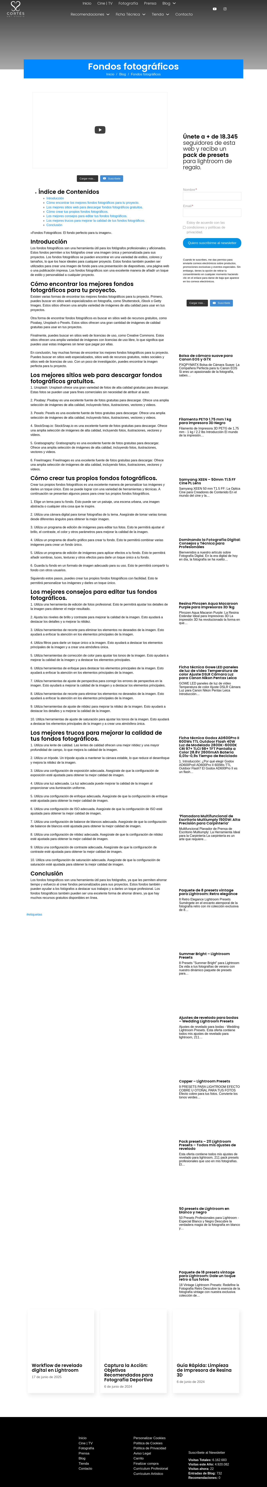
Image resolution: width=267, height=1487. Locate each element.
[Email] (212, 213)
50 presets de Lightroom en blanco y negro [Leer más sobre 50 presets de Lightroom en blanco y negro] (204, 1210)
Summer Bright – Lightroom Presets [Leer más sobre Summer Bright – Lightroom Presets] (204, 955)
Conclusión (54, 225)
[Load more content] (87, 178)
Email (187, 206)
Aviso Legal (142, 1453)
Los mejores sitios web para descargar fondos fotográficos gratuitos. (94, 207)
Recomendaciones (87, 14)
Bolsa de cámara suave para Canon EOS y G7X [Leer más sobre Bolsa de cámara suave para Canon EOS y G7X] (206, 357)
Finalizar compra (146, 1463)
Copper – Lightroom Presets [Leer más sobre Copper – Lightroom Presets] (204, 1081)
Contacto (184, 14)
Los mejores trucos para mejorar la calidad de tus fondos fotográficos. (95, 220)
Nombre (189, 190)
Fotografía (128, 3)
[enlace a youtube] (215, 9)
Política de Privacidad (150, 1448)
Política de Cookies (148, 1443)
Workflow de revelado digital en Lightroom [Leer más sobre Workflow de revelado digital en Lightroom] (57, 1367)
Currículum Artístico (148, 1474)
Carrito (139, 1458)
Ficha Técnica (128, 14)
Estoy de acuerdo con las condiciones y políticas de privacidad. (206, 227)
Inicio (87, 3)
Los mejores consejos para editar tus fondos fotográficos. (87, 216)
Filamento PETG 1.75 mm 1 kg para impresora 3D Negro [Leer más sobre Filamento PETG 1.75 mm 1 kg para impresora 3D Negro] (205, 421)
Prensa (150, 3)
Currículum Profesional (151, 1468)
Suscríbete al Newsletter (206, 1453)
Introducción (55, 198)
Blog (166, 3)
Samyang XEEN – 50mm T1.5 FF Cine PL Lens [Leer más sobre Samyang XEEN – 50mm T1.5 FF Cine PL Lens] (207, 481)
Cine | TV (105, 3)
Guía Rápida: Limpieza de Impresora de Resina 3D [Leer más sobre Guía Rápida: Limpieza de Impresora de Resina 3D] (204, 1370)
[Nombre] (212, 196)
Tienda (158, 14)
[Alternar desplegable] (174, 3)
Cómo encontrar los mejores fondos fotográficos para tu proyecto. (92, 202)
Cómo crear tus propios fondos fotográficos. (77, 211)
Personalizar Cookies (150, 1438)
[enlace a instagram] (225, 9)
